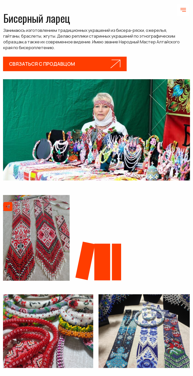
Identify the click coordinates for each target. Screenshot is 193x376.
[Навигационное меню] (183, 10)
